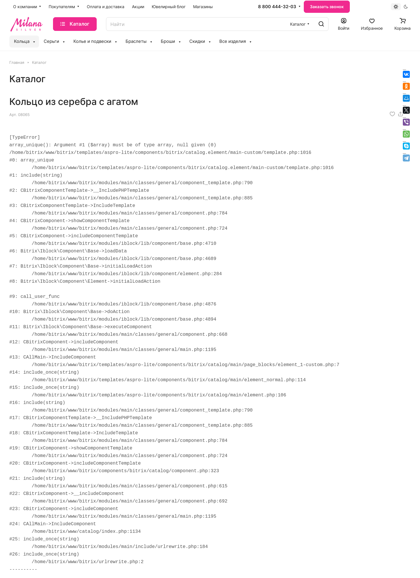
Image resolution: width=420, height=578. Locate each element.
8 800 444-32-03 (277, 6)
